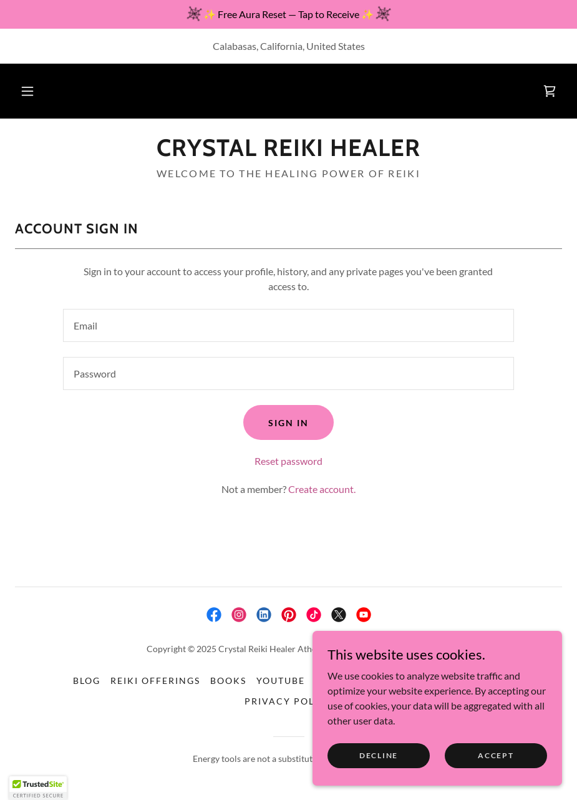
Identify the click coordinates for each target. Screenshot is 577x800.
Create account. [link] (322, 489)
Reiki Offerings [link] (155, 680)
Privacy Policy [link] (288, 701)
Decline (378, 755)
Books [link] (228, 680)
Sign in (288, 422)
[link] (549, 91)
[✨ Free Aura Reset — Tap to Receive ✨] (288, 14)
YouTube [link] (280, 680)
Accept (495, 755)
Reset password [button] (288, 461)
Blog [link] (86, 680)
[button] (27, 91)
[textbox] (288, 325)
